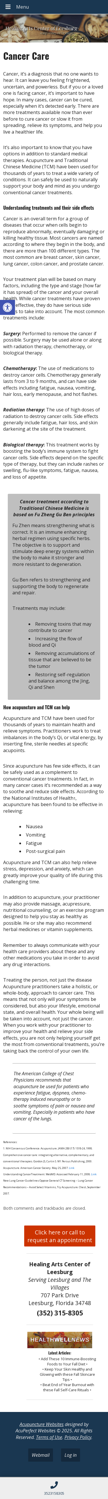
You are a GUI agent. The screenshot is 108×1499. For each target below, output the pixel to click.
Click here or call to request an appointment (59, 1236)
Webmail (41, 1455)
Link (71, 1168)
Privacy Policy (78, 1437)
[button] (7, 307)
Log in (71, 1455)
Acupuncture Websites (42, 1424)
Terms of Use (49, 1437)
